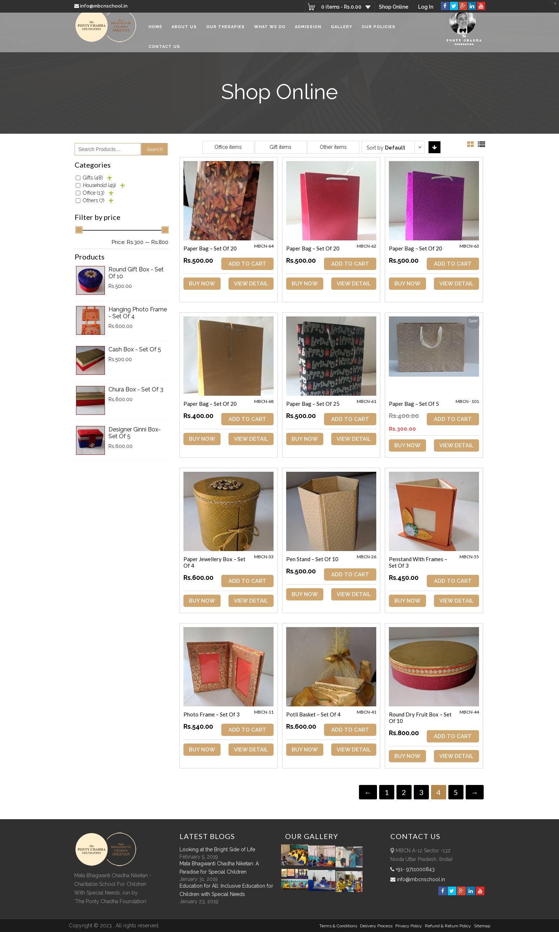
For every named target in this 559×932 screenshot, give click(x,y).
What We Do (269, 32)
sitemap (482, 925)
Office (94, 193)
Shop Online (393, 7)
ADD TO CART (248, 264)
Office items (228, 147)
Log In (425, 7)
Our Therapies (225, 32)
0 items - (340, 7)
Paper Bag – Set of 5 (415, 403)
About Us (184, 32)
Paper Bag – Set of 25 (313, 403)
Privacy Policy (408, 925)
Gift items (281, 147)
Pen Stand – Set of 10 (313, 558)
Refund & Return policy (448, 925)
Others (94, 200)
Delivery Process (376, 925)
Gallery (341, 32)
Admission (308, 32)
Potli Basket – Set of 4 (314, 714)
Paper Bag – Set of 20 (210, 248)
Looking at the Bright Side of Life (217, 849)
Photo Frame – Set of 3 (211, 714)
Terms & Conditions (338, 925)
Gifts (93, 178)
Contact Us (164, 52)
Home (155, 32)
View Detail (252, 283)
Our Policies (378, 32)
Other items (333, 147)
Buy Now (202, 283)
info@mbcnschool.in (101, 6)
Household (99, 185)
